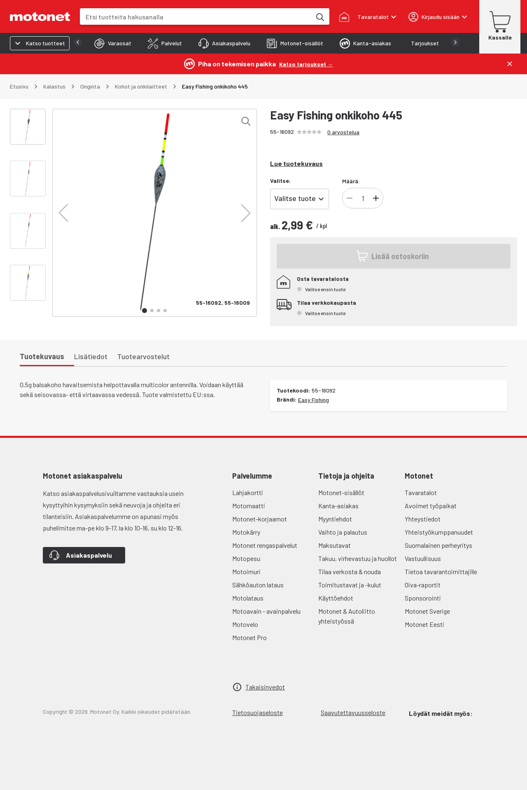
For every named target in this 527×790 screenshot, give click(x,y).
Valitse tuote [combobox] (295, 198)
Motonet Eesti (424, 624)
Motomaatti (248, 506)
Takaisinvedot (265, 687)
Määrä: (351, 181)
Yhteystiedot (423, 519)
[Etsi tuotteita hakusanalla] (319, 16)
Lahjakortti (247, 492)
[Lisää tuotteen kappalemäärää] (376, 198)
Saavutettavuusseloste (353, 712)
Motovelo (245, 624)
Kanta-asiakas (338, 506)
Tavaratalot (421, 492)
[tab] (96, 43)
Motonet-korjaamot (259, 519)
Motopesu (246, 558)
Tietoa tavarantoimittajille (441, 571)
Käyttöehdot (335, 598)
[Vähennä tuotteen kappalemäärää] (350, 198)
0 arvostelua (343, 132)
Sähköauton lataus (258, 585)
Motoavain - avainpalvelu (266, 611)
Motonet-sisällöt (341, 492)
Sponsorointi (423, 598)
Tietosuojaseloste (257, 712)
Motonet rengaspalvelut (264, 545)
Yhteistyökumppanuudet (439, 532)
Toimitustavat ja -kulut (349, 585)
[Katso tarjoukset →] (306, 64)
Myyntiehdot (335, 519)
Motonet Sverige (427, 611)
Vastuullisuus (423, 558)
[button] (63, 213)
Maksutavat (334, 545)
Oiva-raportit (423, 585)
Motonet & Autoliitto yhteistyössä (346, 616)
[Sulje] (510, 64)
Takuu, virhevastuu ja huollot (357, 558)
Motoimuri (246, 571)
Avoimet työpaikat (431, 506)
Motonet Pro (249, 637)
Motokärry (246, 532)
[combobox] (196, 16)
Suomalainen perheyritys (438, 545)
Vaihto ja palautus (342, 532)
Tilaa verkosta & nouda (349, 571)
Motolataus (248, 598)
